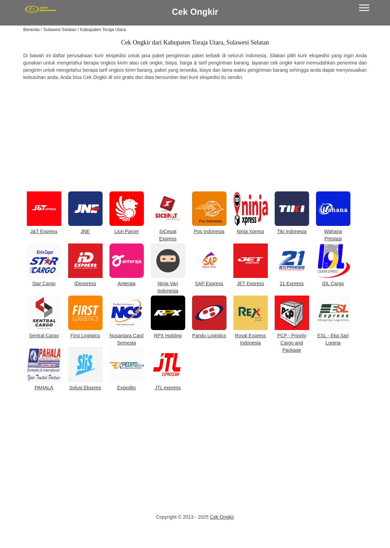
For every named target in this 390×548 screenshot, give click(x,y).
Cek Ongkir (195, 12)
